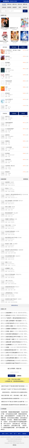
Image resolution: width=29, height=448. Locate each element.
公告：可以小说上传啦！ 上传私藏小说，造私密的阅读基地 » (14, 380)
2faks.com (9, 1)
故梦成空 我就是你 (19, 323)
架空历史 (3, 318)
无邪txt (5, 421)
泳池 (21, 336)
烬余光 (8, 315)
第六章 (16, 339)
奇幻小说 (3, 315)
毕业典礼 (19, 328)
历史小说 (20, 4)
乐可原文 (9, 419)
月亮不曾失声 (10, 323)
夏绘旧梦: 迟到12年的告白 (13, 342)
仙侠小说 (3, 352)
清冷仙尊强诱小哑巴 (12, 358)
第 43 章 (15, 331)
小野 (7, 355)
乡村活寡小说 (16, 423)
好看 (20, 7)
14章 (14, 326)
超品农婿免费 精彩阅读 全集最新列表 (10, 398)
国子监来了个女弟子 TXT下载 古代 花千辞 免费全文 (13, 389)
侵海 (7, 347)
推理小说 (25, 4)
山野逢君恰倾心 (10, 360)
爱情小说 (3, 323)
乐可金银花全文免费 (11, 414)
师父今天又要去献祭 (12, 352)
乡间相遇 (17, 360)
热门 (15, 433)
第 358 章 (14, 312)
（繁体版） (24, 433)
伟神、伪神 (19, 350)
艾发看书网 (4, 412)
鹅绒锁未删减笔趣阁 (14, 412)
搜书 (28, 1)
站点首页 (4, 4)
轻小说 (3, 350)
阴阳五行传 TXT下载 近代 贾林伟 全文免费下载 (12, 401)
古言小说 (3, 312)
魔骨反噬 (20, 352)
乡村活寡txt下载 (15, 425)
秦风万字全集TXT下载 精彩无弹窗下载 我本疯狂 (13, 386)
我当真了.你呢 (10, 339)
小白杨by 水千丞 (20, 415)
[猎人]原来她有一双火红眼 (13, 320)
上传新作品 (19, 375)
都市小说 (15, 4)
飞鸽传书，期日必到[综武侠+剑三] (15, 318)
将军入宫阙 (9, 326)
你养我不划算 (13, 355)
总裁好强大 (7, 425)
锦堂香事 (8, 312)
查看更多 (25, 179)
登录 (25, 1)
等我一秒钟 (9, 331)
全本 (7, 433)
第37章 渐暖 (24, 342)
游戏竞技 (9, 7)
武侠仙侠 (4, 7)
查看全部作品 (14, 305)
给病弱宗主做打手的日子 (13, 363)
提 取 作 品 (11, 375)
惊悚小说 (3, 336)
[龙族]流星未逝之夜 (10, 350)
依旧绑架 (12, 315)
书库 (11, 433)
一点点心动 (12, 347)
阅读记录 (25, 7)
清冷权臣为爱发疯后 (12, 334)
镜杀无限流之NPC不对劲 (13, 336)
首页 (3, 433)
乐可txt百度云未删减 (12, 417)
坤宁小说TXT (7, 423)
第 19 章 (20, 358)
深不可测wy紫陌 (20, 427)
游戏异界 (15, 7)
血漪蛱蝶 (8, 344)
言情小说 (9, 4)
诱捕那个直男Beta (11, 328)
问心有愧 (20, 334)
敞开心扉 (14, 344)
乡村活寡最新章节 (10, 415)
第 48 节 (23, 320)
